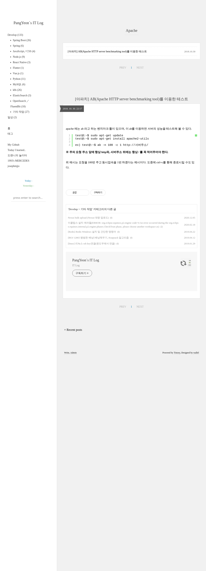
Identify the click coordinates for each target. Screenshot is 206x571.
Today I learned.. (17, 150)
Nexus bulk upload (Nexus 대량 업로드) (88, 430)
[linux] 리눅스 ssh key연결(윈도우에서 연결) (91, 456)
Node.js (18, 56)
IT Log (76, 478)
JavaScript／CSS (23, 51)
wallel (196, 566)
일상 (12, 117)
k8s (17, 90)
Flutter (18, 67)
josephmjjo (13, 166)
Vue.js (17, 73)
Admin (73, 566)
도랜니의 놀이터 (17, 155)
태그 (10, 133)
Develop (15, 34)
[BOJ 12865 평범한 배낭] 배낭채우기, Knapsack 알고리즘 (98, 450)
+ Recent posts (73, 543)
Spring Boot (21, 40)
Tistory (177, 566)
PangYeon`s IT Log (28, 23)
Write (66, 566)
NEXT (140, 174)
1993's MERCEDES (18, 160)
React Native (21, 62)
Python (18, 78)
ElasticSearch (21, 95)
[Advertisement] (28, 196)
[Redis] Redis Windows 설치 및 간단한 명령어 (92, 444)
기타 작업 (20, 111)
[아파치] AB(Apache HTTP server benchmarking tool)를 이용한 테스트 (107, 158)
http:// (129, 305)
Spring (18, 45)
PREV (122, 174)
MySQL (18, 84)
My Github (13, 144)
